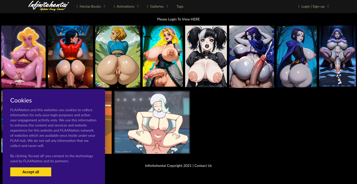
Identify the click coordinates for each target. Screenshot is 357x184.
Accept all (30, 171)
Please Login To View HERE (178, 19)
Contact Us (203, 165)
